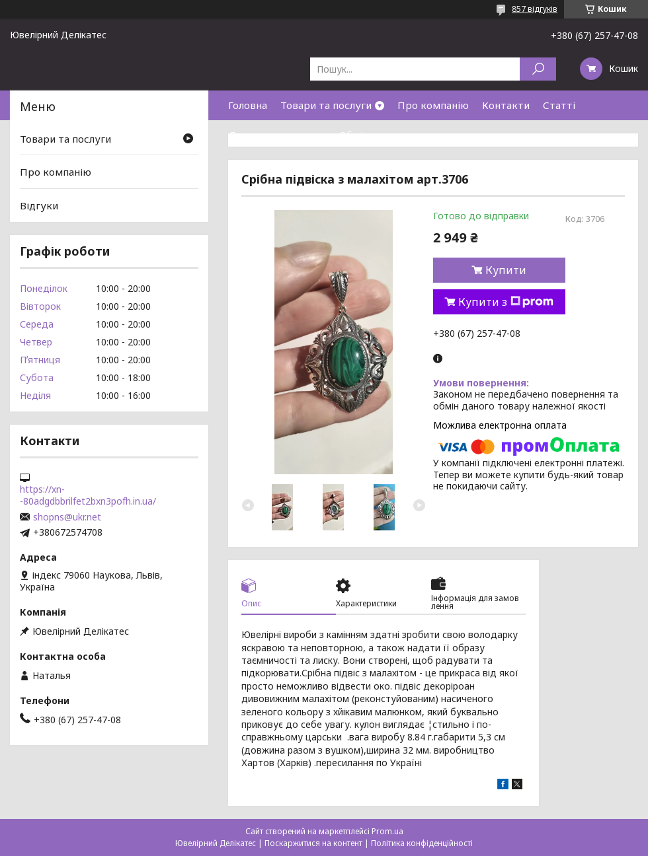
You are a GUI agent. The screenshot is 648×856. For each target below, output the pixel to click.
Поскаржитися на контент (313, 843)
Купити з (505, 302)
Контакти (506, 105)
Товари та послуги (326, 105)
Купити (505, 270)
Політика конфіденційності (422, 843)
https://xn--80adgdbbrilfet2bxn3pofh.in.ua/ (88, 495)
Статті (559, 105)
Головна (247, 105)
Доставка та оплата (277, 134)
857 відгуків (534, 9)
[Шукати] (538, 69)
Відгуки (39, 205)
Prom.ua (387, 831)
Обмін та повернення (391, 134)
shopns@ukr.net (67, 517)
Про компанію (433, 105)
